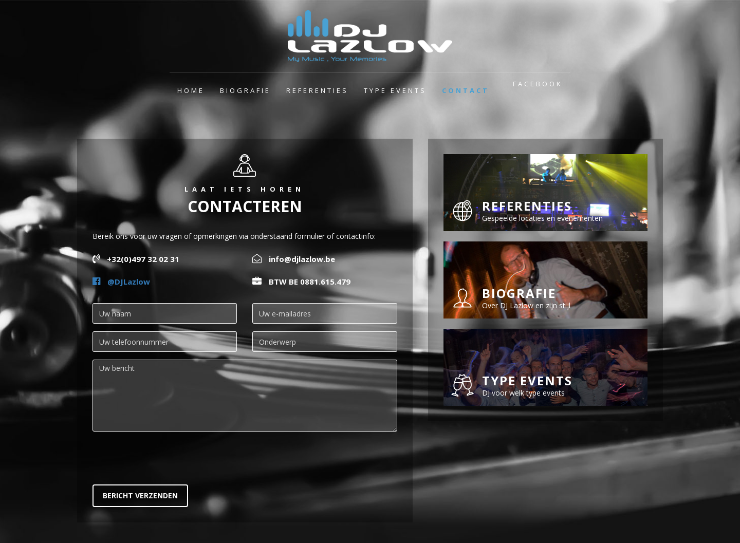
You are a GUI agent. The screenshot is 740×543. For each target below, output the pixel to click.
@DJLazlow (121, 281)
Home (191, 90)
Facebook (538, 83)
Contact (465, 90)
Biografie (245, 90)
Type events (395, 90)
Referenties (317, 90)
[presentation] (170, 459)
